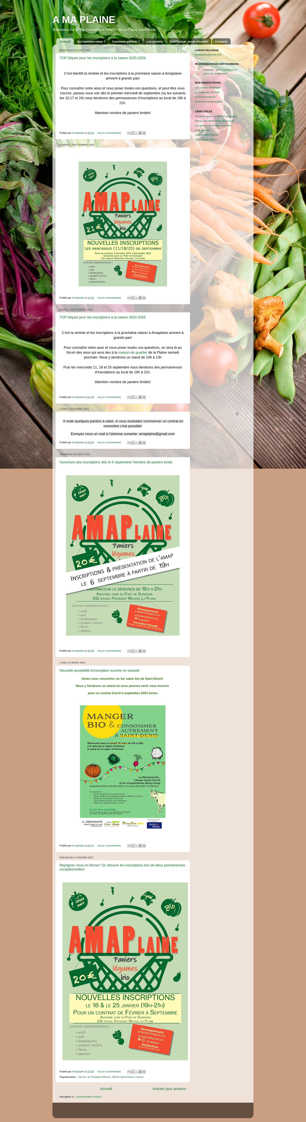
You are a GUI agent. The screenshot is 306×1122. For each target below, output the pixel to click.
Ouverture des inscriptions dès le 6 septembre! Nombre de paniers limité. (116, 462)
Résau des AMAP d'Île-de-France (214, 121)
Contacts (221, 41)
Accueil (65, 41)
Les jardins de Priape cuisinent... (214, 125)
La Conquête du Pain (207, 92)
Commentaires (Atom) (88, 1096)
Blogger (190, 1112)
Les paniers (155, 41)
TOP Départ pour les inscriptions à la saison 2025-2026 (103, 58)
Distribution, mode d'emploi (189, 41)
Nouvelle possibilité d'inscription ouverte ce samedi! (100, 670)
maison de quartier (132, 352)
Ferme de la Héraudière (209, 101)
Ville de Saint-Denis (206, 134)
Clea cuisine (202, 130)
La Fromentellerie (205, 96)
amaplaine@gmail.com (208, 54)
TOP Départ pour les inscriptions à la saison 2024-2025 (103, 317)
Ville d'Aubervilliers (206, 139)
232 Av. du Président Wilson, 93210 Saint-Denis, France (111, 1077)
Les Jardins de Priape (208, 87)
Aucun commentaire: (109, 132)
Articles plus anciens (169, 1089)
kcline (168, 1112)
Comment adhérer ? (126, 41)
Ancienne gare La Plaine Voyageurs (216, 116)
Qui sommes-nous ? (91, 41)
